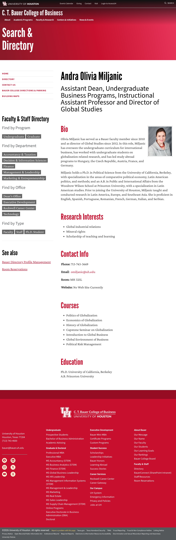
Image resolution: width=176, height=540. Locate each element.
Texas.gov (81, 530)
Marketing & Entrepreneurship (24, 178)
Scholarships (97, 453)
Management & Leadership (21, 172)
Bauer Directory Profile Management (26, 262)
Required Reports (67, 534)
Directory (8, 79)
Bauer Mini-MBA (98, 434)
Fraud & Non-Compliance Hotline (139, 530)
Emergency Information (102, 497)
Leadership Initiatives (101, 457)
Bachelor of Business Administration (65, 438)
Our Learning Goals (144, 450)
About (7, 19)
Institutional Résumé (51, 534)
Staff (19, 232)
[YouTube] (4, 474)
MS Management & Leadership (62, 488)
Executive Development (19, 202)
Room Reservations (14, 269)
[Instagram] (4, 467)
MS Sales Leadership (57, 500)
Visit (96, 3)
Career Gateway (98, 483)
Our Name (139, 438)
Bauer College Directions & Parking (24, 90)
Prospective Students (57, 434)
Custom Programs (99, 442)
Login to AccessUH (108, 3)
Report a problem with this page (63, 530)
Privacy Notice (7, 534)
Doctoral (50, 519)
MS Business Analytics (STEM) (61, 465)
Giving (79, 3)
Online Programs (55, 508)
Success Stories (98, 469)
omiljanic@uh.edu (82, 272)
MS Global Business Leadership (62, 473)
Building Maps (10, 96)
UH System (96, 493)
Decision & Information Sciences (24, 160)
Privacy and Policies (100, 501)
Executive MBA (53, 457)
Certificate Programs (100, 438)
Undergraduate (13, 136)
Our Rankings (141, 454)
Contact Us (9, 84)
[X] (13, 467)
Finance (8, 166)
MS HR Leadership (55, 477)
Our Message (140, 434)
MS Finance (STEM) (56, 469)
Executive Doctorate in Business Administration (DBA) (62, 513)
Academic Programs (23, 19)
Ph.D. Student (35, 232)
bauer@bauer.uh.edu (13, 448)
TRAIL (109, 530)
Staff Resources (142, 477)
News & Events (86, 19)
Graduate (33, 136)
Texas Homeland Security (95, 530)
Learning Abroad (98, 465)
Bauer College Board (145, 458)
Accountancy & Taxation (19, 154)
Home (5, 73)
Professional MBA (55, 453)
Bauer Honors (97, 461)
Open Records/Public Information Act (28, 534)
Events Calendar (66, 3)
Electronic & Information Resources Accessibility (93, 534)
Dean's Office (12, 196)
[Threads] (13, 474)
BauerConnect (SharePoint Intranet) (152, 473)
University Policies (8, 537)
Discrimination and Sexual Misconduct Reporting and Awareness (136, 534)
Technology (11, 214)
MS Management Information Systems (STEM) (66, 482)
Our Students (141, 446)
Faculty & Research (45, 19)
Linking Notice (158, 530)
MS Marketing (53, 492)
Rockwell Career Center (19, 208)
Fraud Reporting (119, 530)
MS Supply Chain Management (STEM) (65, 504)
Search (169, 3)
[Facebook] (4, 460)
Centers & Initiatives (66, 19)
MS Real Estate (53, 496)
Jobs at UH (96, 505)
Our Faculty (140, 442)
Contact (88, 3)
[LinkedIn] (13, 460)
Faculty (8, 232)
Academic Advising (55, 442)
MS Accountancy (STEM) (58, 461)
